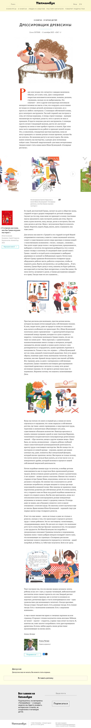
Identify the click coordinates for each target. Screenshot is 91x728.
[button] (58, 154)
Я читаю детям (50, 20)
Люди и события (37, 9)
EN (80, 4)
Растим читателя (55, 9)
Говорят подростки (75, 9)
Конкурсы (11, 9)
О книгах (22, 9)
